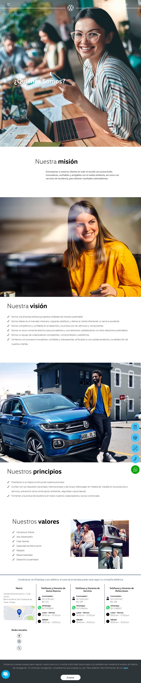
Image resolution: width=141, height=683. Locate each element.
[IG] (19, 642)
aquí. (125, 667)
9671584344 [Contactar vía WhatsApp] (87, 607)
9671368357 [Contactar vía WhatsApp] (121, 607)
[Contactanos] (97, 4)
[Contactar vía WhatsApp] (135, 469)
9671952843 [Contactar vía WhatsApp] (53, 607)
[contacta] (19, 612)
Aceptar (70, 677)
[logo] (70, 10)
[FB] (19, 636)
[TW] (19, 647)
